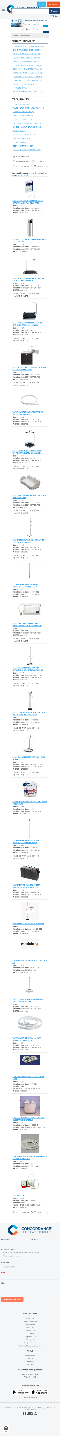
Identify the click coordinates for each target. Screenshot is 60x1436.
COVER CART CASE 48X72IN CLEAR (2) (27, 73)
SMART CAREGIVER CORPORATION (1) (27, 150)
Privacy (27, 1420)
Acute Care (30, 1329)
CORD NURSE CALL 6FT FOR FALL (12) (27, 69)
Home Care (30, 1338)
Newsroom (30, 1372)
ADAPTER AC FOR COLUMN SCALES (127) (28, 46)
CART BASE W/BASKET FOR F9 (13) (26, 61)
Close (46, 32)
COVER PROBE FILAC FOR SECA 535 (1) (27, 76)
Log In (41, 4)
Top (6, 1429)
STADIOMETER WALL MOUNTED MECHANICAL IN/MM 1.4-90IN (25, 585)
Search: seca (25, 35)
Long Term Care (30, 1347)
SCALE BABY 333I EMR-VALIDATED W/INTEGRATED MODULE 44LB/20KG (27, 624)
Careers (30, 1369)
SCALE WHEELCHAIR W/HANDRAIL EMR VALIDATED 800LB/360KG (28, 279)
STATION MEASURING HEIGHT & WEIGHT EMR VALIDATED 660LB (29, 541)
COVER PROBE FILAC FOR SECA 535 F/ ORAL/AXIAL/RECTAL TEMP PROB (27, 202)
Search (54, 11)
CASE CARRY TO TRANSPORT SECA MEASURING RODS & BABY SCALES (26, 886)
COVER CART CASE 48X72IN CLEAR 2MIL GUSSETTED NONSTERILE (28, 1119)
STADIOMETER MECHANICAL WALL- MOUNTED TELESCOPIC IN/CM (26, 841)
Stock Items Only (22, 161)
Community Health (30, 1332)
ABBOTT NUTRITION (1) (22, 104)
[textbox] (29, 11)
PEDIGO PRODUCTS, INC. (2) (24, 134)
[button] (29, 41)
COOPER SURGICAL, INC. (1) (23, 112)
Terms (33, 1420)
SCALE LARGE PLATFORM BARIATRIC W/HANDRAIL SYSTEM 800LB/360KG (27, 452)
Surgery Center (30, 1353)
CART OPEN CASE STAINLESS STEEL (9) (27, 65)
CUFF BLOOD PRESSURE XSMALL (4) (26, 80)
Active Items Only (22, 156)
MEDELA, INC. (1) (19, 131)
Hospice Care (30, 1341)
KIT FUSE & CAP (18, 1195)
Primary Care (30, 1350)
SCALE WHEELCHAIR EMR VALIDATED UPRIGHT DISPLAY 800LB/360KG (27, 324)
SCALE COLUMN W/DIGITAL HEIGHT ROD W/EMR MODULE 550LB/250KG (29, 713)
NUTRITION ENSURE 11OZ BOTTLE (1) (27, 92)
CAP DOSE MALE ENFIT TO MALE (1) (26, 57)
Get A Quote (53, 4)
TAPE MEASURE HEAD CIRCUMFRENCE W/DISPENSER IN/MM (27, 413)
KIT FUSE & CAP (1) (20, 88)
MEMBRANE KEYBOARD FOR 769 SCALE (28, 924)
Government (30, 1335)
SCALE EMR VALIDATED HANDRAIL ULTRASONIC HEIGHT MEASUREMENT (27, 669)
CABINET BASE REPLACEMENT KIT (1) (27, 54)
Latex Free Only (40, 161)
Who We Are (30, 1366)
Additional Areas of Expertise (30, 1356)
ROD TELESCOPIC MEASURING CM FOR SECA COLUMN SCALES (28, 1000)
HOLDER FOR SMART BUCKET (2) (25, 84)
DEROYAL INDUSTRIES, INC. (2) (24, 115)
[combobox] (30, 11)
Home (15, 35)
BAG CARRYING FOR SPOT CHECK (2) (27, 50)
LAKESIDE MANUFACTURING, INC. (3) (27, 127)
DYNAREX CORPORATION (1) (24, 119)
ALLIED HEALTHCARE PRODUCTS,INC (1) (28, 108)
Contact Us (30, 1375)
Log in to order (24, 175)
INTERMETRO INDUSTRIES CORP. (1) (27, 123)
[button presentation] (47, 166)
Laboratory (30, 1344)
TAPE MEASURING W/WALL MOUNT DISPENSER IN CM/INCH (26, 1039)
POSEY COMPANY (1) (21, 142)
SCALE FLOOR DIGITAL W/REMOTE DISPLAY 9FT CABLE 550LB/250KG (30, 368)
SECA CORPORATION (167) (23, 146)
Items (56, 16)
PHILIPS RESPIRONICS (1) (22, 138)
